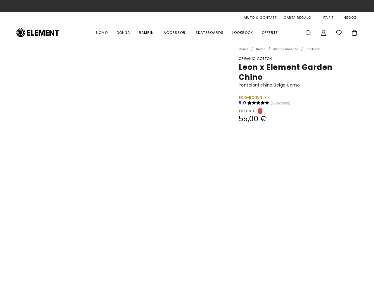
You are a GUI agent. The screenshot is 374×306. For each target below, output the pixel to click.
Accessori (175, 32)
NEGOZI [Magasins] (351, 17)
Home (244, 49)
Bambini (147, 32)
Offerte (270, 32)
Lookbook (242, 32)
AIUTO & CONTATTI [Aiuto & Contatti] (261, 17)
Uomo (102, 32)
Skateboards (209, 32)
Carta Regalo (297, 17)
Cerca (308, 33)
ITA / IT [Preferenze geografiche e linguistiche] (328, 17)
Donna (123, 32)
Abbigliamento (285, 49)
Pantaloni (313, 49)
